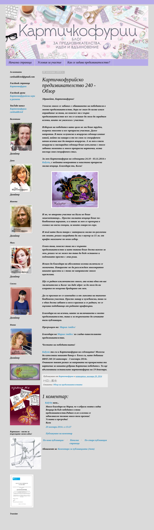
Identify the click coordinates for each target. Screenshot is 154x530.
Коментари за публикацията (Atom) (76, 449)
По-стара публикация (96, 440)
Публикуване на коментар (59, 433)
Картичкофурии (18, 86)
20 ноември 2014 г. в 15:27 (58, 427)
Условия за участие (49, 62)
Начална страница (20, 62)
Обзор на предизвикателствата (67, 384)
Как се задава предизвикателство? (88, 62)
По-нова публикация (53, 440)
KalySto (48, 403)
